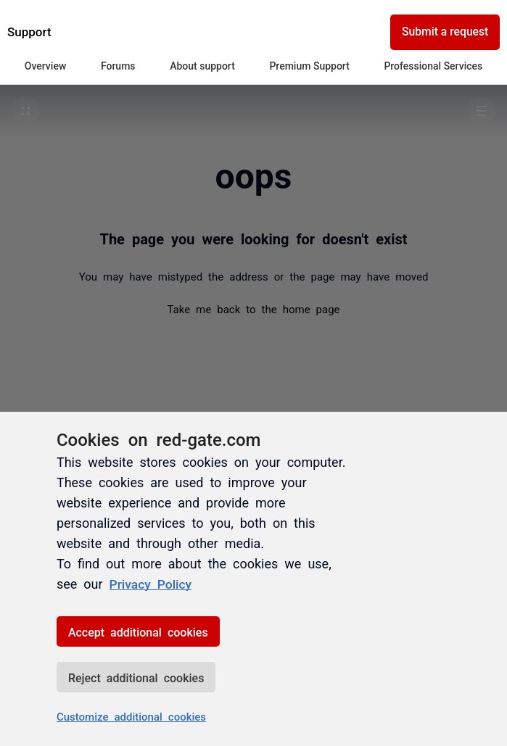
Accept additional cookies (138, 631)
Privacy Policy (152, 583)
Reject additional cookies (136, 677)
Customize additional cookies (131, 715)
